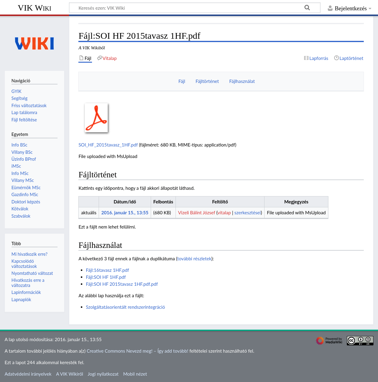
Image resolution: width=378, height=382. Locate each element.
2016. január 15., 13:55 (125, 212)
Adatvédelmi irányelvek (28, 374)
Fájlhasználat (242, 81)
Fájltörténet (207, 81)
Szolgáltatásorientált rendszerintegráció (125, 307)
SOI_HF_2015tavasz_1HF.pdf (108, 144)
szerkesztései (247, 212)
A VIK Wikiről (69, 374)
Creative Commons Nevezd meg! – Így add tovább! (137, 351)
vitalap (224, 212)
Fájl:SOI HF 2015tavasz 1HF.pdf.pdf (122, 284)
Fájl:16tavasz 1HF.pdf (107, 270)
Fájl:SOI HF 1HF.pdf (106, 277)
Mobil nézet (135, 374)
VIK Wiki (34, 7)
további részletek (194, 258)
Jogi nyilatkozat (103, 374)
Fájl (182, 81)
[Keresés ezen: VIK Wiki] (194, 7)
